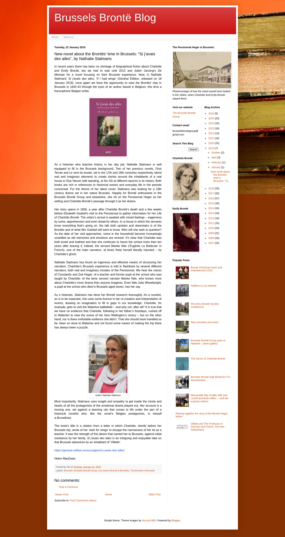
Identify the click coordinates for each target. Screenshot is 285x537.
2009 (211, 233)
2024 (211, 123)
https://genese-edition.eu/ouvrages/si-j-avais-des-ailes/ (89, 450)
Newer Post (61, 494)
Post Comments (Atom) (83, 500)
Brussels (68, 470)
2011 (211, 223)
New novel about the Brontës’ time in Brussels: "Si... (220, 176)
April (214, 157)
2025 (211, 118)
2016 (211, 198)
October (216, 152)
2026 (211, 113)
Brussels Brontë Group (85, 470)
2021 (211, 138)
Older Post (155, 494)
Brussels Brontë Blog (105, 17)
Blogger (176, 520)
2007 (211, 242)
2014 (211, 208)
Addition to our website (203, 285)
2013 (211, 213)
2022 (211, 133)
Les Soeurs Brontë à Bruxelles (113, 470)
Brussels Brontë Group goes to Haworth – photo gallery (208, 342)
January (216, 167)
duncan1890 (149, 520)
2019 (211, 148)
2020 (211, 143)
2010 (211, 228)
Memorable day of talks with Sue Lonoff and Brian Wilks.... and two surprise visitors (209, 398)
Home (54, 37)
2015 (211, 203)
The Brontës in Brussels (143, 470)
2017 (211, 193)
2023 (211, 128)
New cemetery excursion (204, 322)
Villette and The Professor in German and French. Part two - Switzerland (208, 426)
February (216, 162)
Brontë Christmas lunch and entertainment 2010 (206, 269)
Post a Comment (68, 487)
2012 (211, 218)
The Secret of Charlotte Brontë (208, 358)
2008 (211, 238)
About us (69, 37)
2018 (211, 188)
